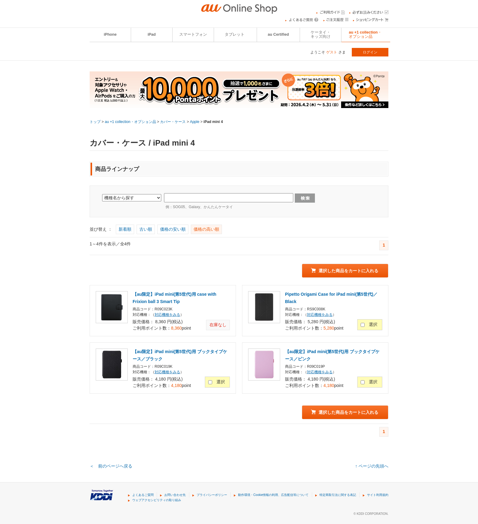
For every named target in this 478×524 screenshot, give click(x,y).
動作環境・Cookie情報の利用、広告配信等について (273, 495)
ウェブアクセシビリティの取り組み (156, 500)
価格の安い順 (173, 229)
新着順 (125, 229)
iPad (152, 34)
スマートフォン (193, 34)
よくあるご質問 (143, 495)
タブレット (234, 34)
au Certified (278, 34)
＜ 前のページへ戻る (111, 466)
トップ (95, 122)
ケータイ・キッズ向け (320, 34)
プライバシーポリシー (212, 495)
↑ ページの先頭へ (371, 466)
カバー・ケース (173, 122)
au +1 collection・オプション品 (365, 34)
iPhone (110, 34)
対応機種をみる (167, 315)
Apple (194, 122)
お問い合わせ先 (175, 495)
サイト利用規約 (377, 495)
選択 (373, 324)
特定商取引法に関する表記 (337, 495)
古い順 (145, 229)
